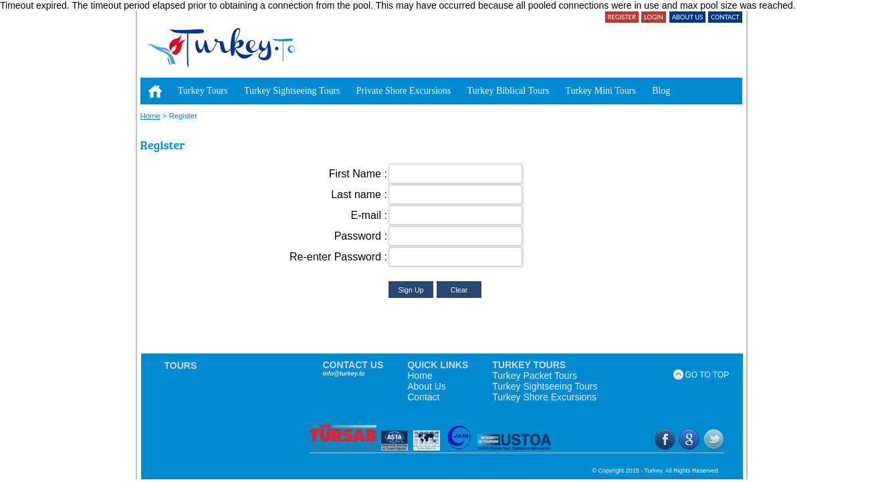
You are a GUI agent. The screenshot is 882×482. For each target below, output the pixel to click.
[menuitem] (155, 91)
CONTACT (725, 17)
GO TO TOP (702, 375)
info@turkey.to (344, 373)
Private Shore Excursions (403, 91)
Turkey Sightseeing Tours (292, 91)
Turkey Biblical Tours (508, 91)
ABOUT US (687, 17)
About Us (426, 386)
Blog (661, 91)
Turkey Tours (203, 91)
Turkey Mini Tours (600, 91)
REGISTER (622, 17)
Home (150, 116)
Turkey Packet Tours (534, 375)
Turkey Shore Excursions (544, 397)
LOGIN (653, 17)
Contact (423, 397)
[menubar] (409, 84)
